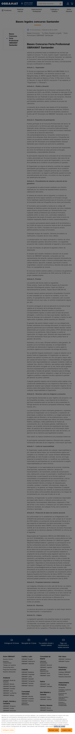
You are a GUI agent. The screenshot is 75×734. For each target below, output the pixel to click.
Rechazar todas (53, 730)
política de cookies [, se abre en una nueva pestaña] (59, 726)
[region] (37, 723)
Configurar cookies (8, 730)
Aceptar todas (66, 730)
